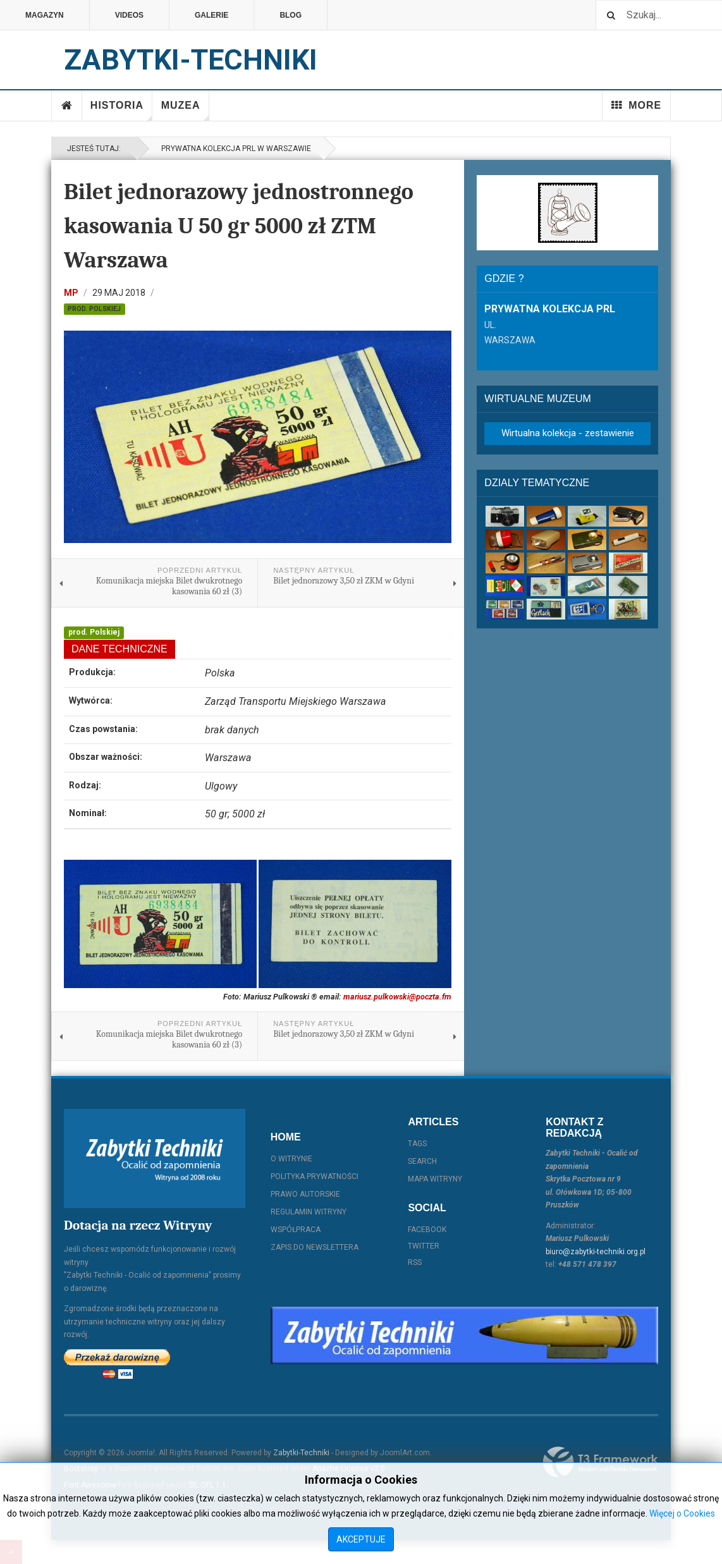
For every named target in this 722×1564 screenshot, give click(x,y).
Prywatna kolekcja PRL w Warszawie (234, 148)
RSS (415, 1262)
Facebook (427, 1229)
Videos (129, 15)
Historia (121, 110)
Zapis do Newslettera (314, 1247)
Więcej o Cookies (682, 1513)
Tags (417, 1143)
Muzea (185, 110)
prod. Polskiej (94, 309)
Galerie (211, 15)
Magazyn (44, 15)
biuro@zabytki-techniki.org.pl (596, 1251)
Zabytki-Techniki (301, 1452)
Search (422, 1161)
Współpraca (296, 1229)
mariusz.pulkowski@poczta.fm (397, 996)
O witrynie (291, 1158)
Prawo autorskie (305, 1194)
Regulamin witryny (308, 1211)
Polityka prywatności (314, 1176)
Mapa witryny (435, 1179)
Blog (290, 15)
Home (67, 105)
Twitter (423, 1246)
